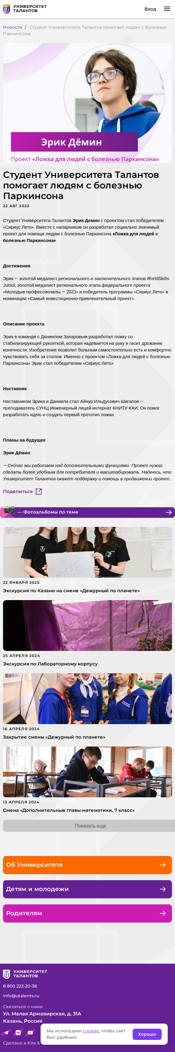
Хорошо (147, 1034)
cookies (91, 1031)
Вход (150, 9)
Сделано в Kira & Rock (27, 1043)
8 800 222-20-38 (20, 986)
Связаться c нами (23, 1006)
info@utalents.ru (21, 995)
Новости (12, 27)
